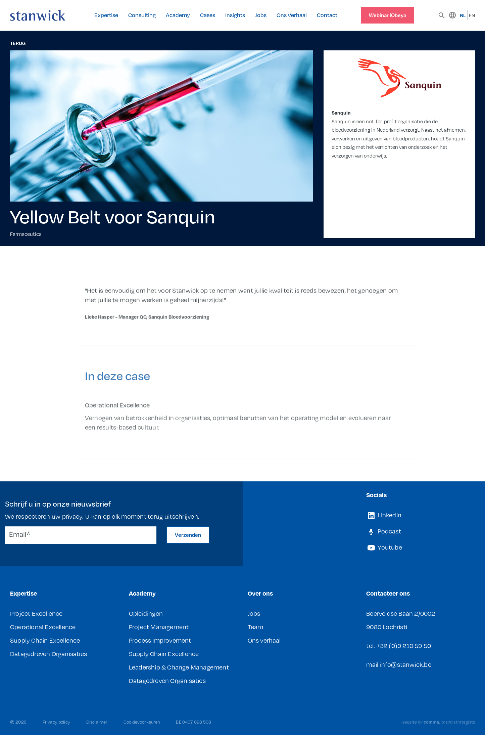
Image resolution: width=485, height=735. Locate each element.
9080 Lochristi (386, 626)
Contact (327, 15)
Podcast (383, 531)
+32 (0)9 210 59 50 (404, 645)
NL (463, 15)
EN (472, 15)
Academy (178, 15)
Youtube (384, 547)
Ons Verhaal (292, 15)
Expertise (106, 15)
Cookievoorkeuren (142, 722)
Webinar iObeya (387, 15)
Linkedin (383, 515)
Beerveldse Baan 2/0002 (400, 613)
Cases (207, 15)
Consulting (142, 15)
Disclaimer (96, 722)
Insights (235, 15)
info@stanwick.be (405, 664)
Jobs (260, 15)
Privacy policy (56, 722)
